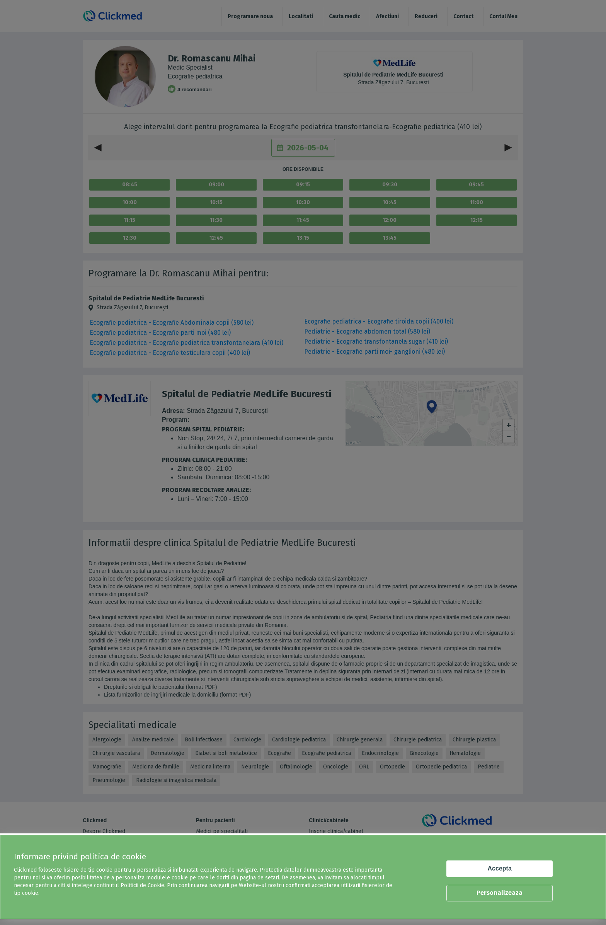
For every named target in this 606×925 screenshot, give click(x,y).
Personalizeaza (500, 892)
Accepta (500, 868)
